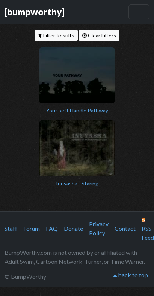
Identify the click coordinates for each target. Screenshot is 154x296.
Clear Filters (99, 35)
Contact (125, 228)
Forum (31, 228)
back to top (130, 274)
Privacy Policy (99, 228)
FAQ (52, 228)
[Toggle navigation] (138, 11)
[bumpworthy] (35, 11)
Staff (11, 228)
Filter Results (56, 35)
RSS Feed (148, 229)
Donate (73, 228)
